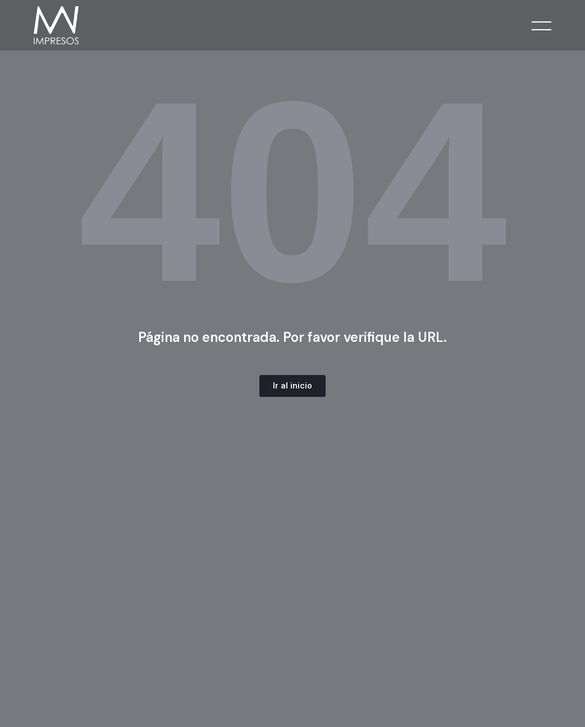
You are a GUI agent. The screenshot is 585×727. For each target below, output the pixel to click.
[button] (292, 386)
